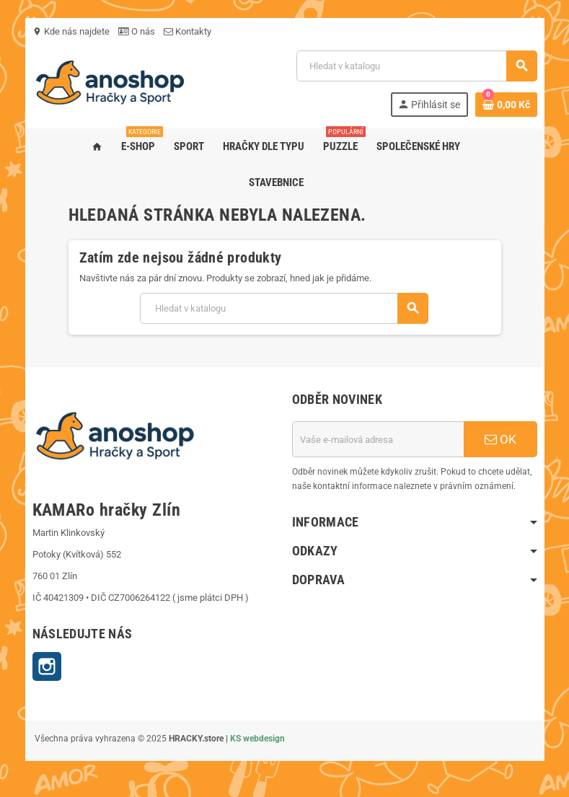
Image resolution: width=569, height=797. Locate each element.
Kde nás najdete (71, 31)
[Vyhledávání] (416, 66)
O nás (136, 31)
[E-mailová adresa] (378, 439)
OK (500, 439)
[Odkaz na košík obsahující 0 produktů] (506, 104)
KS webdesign (257, 739)
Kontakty (187, 31)
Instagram (46, 666)
